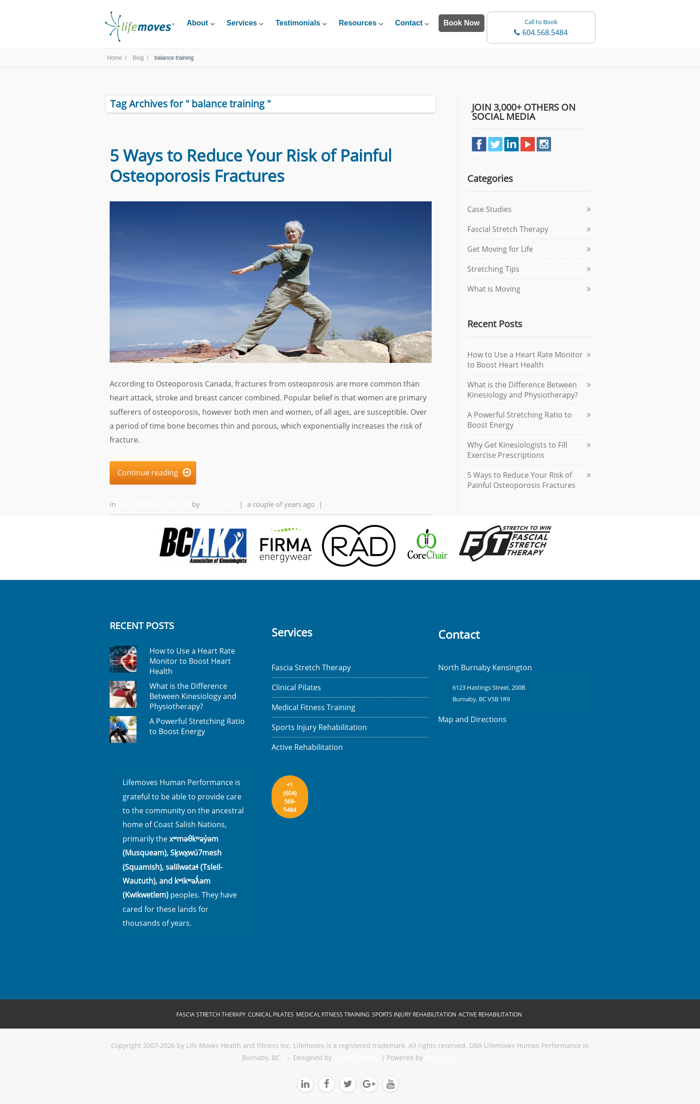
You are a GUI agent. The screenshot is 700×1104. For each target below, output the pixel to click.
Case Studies (489, 209)
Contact (409, 23)
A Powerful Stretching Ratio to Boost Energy (197, 726)
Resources (358, 23)
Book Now (461, 23)
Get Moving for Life (155, 504)
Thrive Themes (356, 1058)
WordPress (441, 1058)
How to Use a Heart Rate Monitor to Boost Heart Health (525, 359)
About (197, 23)
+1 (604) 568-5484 (290, 797)
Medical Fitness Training (313, 707)
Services (242, 23)
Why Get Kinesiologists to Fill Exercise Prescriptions (517, 450)
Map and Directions (472, 719)
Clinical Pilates (296, 687)
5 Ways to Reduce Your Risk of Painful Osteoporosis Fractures (251, 165)
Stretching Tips (493, 269)
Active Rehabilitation (307, 747)
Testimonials (297, 23)
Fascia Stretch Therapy (311, 667)
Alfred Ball (218, 504)
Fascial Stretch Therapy (507, 229)
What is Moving (493, 289)
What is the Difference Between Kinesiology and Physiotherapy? (522, 390)
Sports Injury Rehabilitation (319, 727)
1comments (346, 504)
